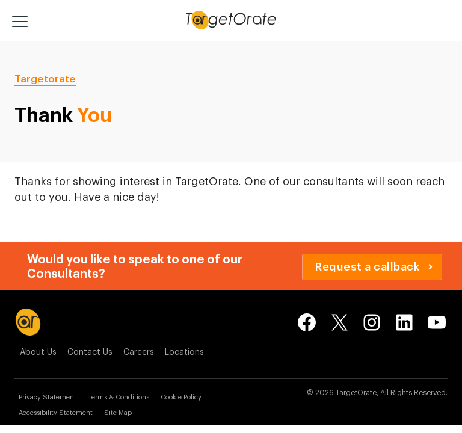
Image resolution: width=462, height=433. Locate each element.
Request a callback (374, 267)
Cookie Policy (181, 397)
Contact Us (89, 352)
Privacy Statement (47, 397)
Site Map (118, 413)
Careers (138, 352)
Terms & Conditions (118, 397)
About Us (38, 352)
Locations (184, 352)
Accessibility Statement (56, 413)
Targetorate (45, 79)
